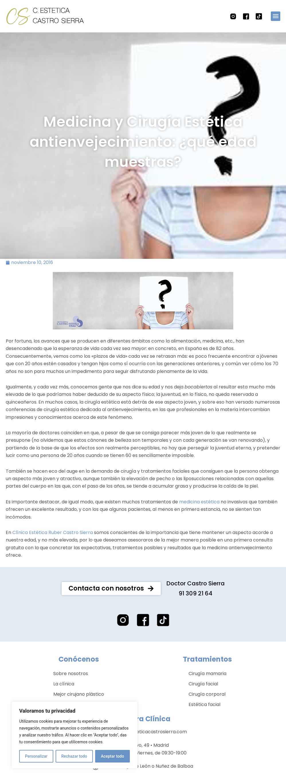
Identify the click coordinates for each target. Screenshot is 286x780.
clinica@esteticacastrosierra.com (148, 739)
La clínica (63, 691)
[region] (74, 735)
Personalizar (36, 756)
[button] (275, 16)
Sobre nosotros (70, 681)
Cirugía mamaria (207, 681)
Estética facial (204, 712)
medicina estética (199, 509)
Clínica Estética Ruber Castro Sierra (52, 540)
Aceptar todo (112, 756)
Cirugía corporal (207, 702)
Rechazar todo (74, 756)
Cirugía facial (203, 691)
